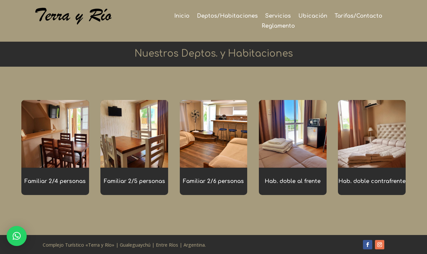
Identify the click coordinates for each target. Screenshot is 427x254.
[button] (17, 236)
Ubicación (312, 16)
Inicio (181, 16)
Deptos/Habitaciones (227, 16)
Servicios (278, 16)
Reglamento (278, 26)
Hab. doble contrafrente (372, 181)
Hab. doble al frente (293, 181)
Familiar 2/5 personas (134, 181)
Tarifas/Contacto (358, 16)
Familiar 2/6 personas (213, 181)
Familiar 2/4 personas (55, 181)
